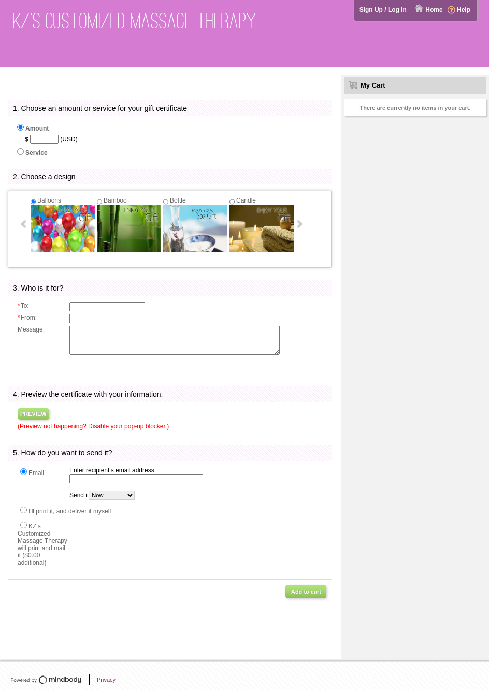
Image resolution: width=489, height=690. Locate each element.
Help (463, 9)
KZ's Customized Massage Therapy (134, 21)
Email (36, 473)
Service (36, 152)
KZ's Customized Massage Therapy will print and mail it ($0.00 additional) (42, 544)
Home (433, 9)
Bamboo (115, 200)
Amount (37, 128)
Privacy (106, 680)
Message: (31, 329)
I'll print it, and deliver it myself (69, 511)
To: (23, 305)
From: (27, 317)
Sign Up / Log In (383, 9)
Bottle (178, 200)
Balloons (49, 200)
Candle (246, 200)
